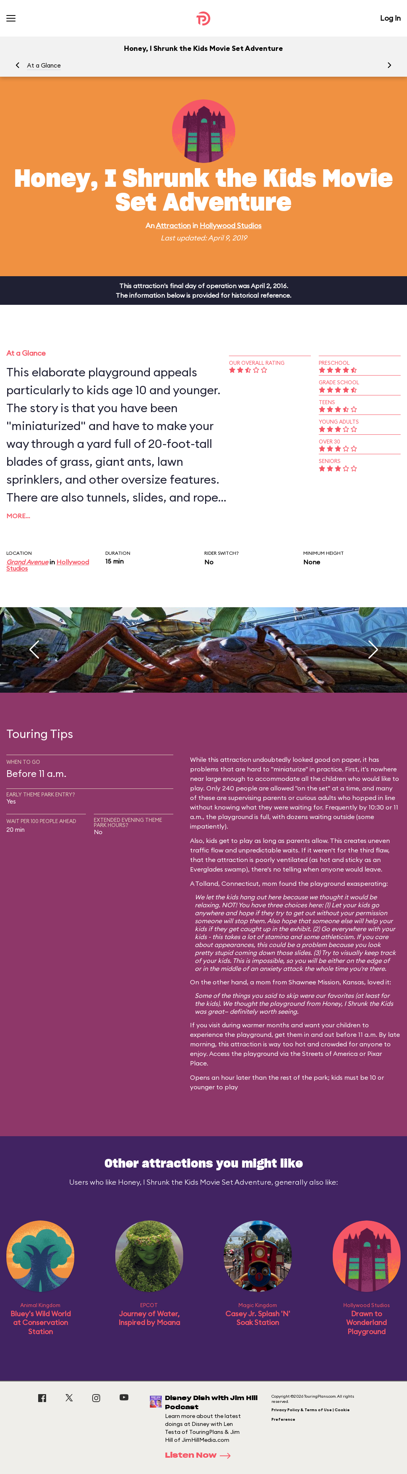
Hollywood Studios (231, 225)
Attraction (173, 225)
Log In (390, 18)
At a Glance (44, 65)
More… (18, 516)
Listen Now (200, 1455)
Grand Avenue (27, 562)
